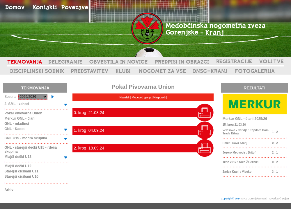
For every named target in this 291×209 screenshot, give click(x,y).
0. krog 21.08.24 (88, 112)
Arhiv (8, 190)
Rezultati (124, 97)
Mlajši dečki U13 (17, 157)
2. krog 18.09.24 (88, 148)
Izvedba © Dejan (279, 198)
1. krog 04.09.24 (88, 130)
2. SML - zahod (16, 104)
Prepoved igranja (142, 97)
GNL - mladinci (16, 124)
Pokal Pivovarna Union (23, 113)
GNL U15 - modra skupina (25, 138)
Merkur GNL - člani (19, 118)
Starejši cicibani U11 (21, 171)
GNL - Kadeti (14, 129)
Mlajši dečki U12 (17, 166)
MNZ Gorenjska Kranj (254, 198)
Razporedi (159, 97)
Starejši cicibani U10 (21, 176)
